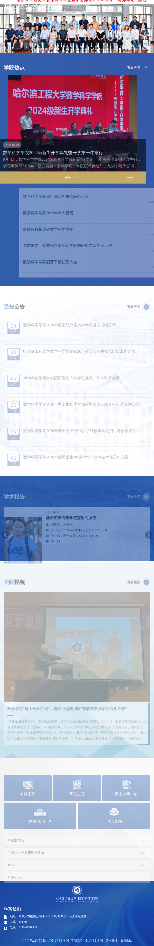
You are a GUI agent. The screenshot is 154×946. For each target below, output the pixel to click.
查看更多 (133, 76)
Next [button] (114, 177)
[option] (77, 26)
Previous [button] (52, 177)
